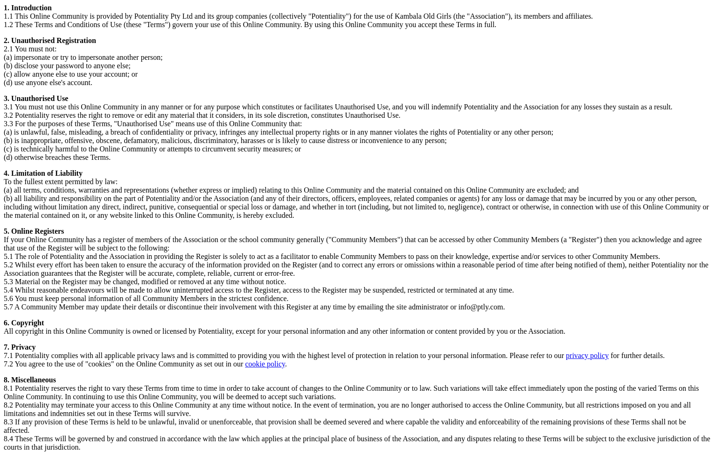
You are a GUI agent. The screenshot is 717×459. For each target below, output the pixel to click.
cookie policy (265, 364)
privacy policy (587, 355)
